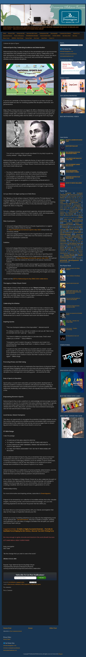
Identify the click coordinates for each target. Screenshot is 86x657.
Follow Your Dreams (66, 214)
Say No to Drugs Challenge (74, 183)
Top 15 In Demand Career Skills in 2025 (73, 165)
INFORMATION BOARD (32, 35)
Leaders (81, 226)
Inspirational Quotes (7, 35)
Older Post (53, 628)
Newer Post (7, 628)
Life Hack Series (72, 229)
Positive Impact (64, 237)
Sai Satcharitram (22, 519)
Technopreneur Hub (44, 33)
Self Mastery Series (75, 243)
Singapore (62, 244)
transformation (64, 262)
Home (4, 33)
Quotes (79, 240)
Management (68, 232)
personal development (69, 260)
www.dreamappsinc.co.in (66, 51)
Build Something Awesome (74, 196)
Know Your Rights (73, 226)
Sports (39, 584)
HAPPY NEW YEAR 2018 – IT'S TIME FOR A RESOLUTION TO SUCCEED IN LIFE (73, 292)
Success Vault (29, 38)
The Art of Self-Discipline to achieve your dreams (73, 299)
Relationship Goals (64, 241)
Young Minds (69, 255)
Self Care (75, 241)
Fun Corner (36, 38)
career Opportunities (64, 258)
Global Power (68, 215)
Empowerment (73, 211)
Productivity (72, 240)
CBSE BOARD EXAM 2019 (72, 283)
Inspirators (79, 224)
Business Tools (70, 197)
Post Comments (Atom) (16, 631)
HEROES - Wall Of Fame (17, 38)
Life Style (63, 231)
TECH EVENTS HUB (45, 35)
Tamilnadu (62, 250)
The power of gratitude (72, 251)
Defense (62, 205)
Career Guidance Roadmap (73, 275)
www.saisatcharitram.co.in (66, 56)
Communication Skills (65, 203)
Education (78, 209)
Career (62, 201)
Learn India (72, 227)
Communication (74, 202)
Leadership (64, 227)
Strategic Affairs (64, 249)
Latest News (44, 38)
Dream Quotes (63, 207)
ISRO (80, 215)
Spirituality (78, 246)
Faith (80, 212)
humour (72, 258)
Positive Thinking (66, 238)
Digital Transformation (65, 206)
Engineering (63, 212)
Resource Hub (11, 33)
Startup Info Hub (20, 33)
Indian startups (68, 219)
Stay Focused (77, 247)
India (22, 584)
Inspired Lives (76, 33)
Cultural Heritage (77, 203)
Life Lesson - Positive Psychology (71, 329)
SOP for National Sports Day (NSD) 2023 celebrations (30, 279)
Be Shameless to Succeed (72, 336)
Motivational (65, 234)
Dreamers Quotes (69, 209)
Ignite (61, 217)
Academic (68, 193)
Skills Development (72, 244)
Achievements (10, 584)
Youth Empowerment (71, 256)
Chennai (79, 200)
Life (78, 227)
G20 (77, 214)
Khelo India (65, 226)
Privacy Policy (6, 639)
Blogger (61, 654)
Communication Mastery (65, 33)
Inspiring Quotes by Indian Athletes (73, 269)
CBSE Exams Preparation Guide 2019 (73, 199)
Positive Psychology (75, 237)
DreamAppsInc (46, 493)
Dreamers (72, 208)
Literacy (71, 231)
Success (79, 249)
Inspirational (33, 584)
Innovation (78, 219)
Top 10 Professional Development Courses (72, 171)
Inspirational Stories (66, 224)
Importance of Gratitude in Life (70, 217)
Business (62, 197)
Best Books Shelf (66, 35)
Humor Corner (6, 38)
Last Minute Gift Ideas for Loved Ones (73, 159)
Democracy (68, 205)
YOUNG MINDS (56, 35)
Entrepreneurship (72, 212)
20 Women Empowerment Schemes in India (72, 306)
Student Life (73, 249)
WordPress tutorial (74, 253)
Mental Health (77, 232)
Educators (62, 211)
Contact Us (51, 38)
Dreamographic (54, 33)
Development (77, 205)
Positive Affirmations (19, 35)
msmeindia (79, 258)
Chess (61, 202)
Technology (71, 250)
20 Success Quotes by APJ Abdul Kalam (73, 177)
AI (60, 193)
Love (76, 231)
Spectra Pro (70, 246)
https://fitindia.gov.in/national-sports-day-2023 (25, 230)
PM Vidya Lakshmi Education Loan (74, 140)
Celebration (18, 584)
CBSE (77, 197)
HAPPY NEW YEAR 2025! (72, 146)
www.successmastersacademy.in (68, 53)
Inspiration (27, 584)
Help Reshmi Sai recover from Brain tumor (73, 153)
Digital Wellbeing (76, 206)
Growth (75, 215)
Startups (69, 247)
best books (78, 257)
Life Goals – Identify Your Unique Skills (72, 321)
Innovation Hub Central (32, 33)
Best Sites (75, 35)
